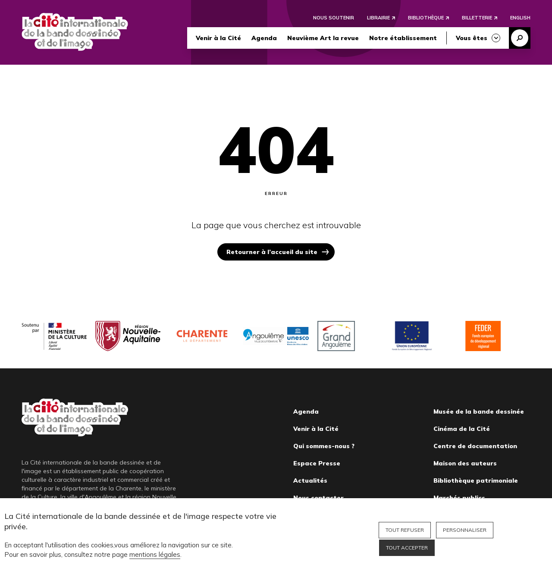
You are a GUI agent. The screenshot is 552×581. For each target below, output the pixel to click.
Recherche (519, 38)
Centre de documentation (475, 446)
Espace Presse (316, 463)
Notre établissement (403, 38)
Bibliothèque (426, 18)
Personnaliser (464, 530)
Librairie (378, 18)
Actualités (310, 480)
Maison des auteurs (465, 463)
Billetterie (477, 18)
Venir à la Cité (218, 38)
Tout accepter (407, 547)
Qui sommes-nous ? (323, 446)
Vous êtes (471, 38)
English (520, 18)
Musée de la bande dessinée (478, 411)
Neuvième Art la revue (323, 38)
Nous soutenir (333, 18)
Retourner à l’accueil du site (271, 252)
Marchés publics (459, 498)
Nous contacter (318, 498)
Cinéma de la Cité (461, 429)
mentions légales (154, 554)
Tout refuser (405, 530)
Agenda (264, 38)
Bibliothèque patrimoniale (475, 480)
